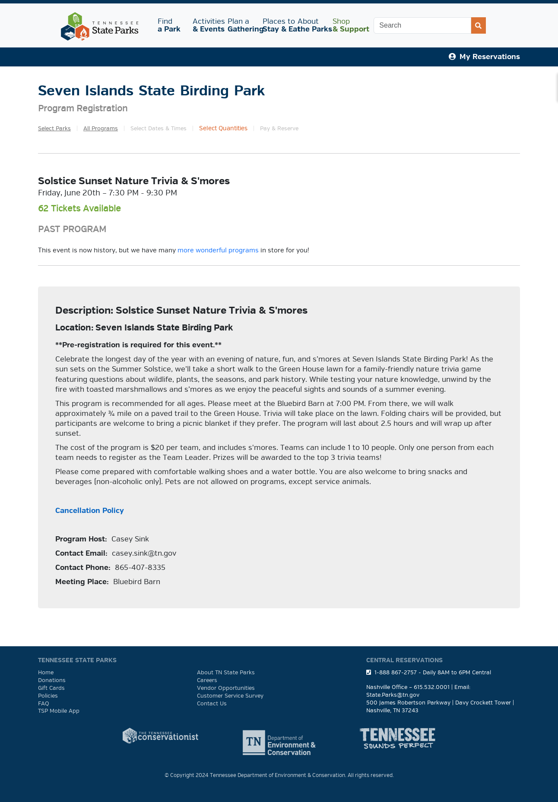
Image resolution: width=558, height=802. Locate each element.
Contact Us (212, 703)
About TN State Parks (226, 672)
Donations (52, 680)
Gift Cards (51, 688)
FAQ (43, 703)
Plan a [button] (242, 25)
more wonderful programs (218, 250)
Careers (207, 680)
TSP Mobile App (58, 711)
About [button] (312, 25)
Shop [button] (347, 25)
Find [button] (170, 25)
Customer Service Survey (230, 695)
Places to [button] (277, 25)
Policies (48, 695)
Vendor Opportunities (226, 688)
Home (46, 672)
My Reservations (484, 56)
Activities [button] (207, 25)
